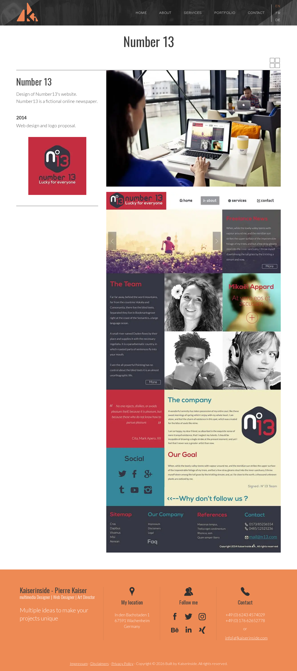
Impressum (79, 663)
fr (277, 13)
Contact (256, 12)
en (277, 6)
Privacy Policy (122, 663)
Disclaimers (99, 663)
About (165, 12)
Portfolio (224, 12)
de (277, 20)
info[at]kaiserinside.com (246, 638)
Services (193, 12)
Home (141, 12)
